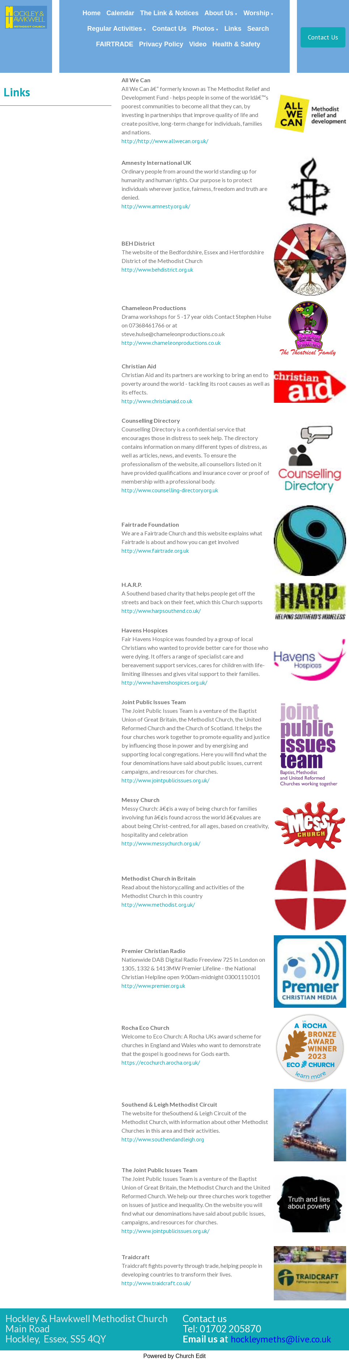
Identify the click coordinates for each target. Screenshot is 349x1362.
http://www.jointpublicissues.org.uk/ (165, 780)
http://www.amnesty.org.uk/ (156, 206)
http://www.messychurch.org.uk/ (161, 843)
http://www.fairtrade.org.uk (155, 550)
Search (258, 28)
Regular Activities (114, 28)
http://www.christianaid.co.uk (157, 401)
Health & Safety (236, 44)
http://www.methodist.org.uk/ (158, 904)
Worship (256, 13)
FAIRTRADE (114, 44)
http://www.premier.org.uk (153, 985)
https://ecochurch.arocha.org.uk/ (161, 1062)
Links (233, 28)
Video (198, 44)
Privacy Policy (161, 44)
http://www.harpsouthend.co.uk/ (161, 610)
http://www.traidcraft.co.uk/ (156, 1283)
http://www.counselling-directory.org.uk (170, 490)
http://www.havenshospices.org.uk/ (164, 682)
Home (91, 13)
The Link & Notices (169, 13)
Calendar (120, 13)
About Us (218, 13)
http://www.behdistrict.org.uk (157, 269)
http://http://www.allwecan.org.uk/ (165, 141)
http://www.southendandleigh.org (163, 1139)
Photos (203, 28)
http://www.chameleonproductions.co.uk (171, 342)
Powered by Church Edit (174, 1356)
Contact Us (169, 28)
